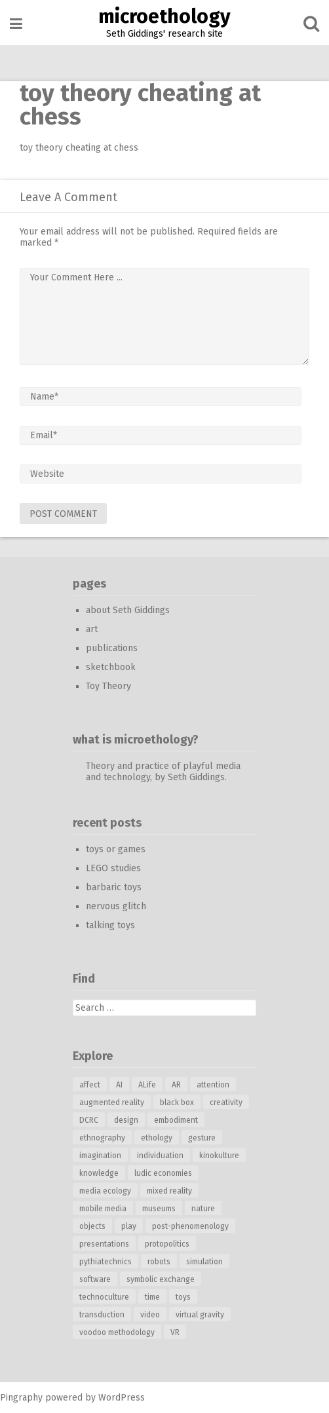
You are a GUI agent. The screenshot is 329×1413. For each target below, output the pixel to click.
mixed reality (169, 1191)
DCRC (88, 1120)
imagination (100, 1155)
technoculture (104, 1297)
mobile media (102, 1208)
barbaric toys (114, 887)
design (126, 1120)
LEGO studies (113, 868)
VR (175, 1332)
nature (203, 1208)
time (152, 1297)
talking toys (110, 925)
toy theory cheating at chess (79, 147)
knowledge (99, 1173)
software (95, 1279)
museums (159, 1208)
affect (89, 1084)
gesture (202, 1137)
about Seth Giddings (128, 610)
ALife (147, 1084)
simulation (204, 1261)
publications (112, 648)
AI (119, 1084)
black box (177, 1102)
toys (183, 1297)
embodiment (176, 1120)
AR (176, 1084)
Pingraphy (21, 1397)
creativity (226, 1102)
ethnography (102, 1137)
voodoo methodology (117, 1332)
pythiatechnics (105, 1261)
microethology (164, 16)
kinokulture (219, 1155)
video (150, 1314)
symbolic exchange (160, 1279)
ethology (156, 1137)
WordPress (121, 1397)
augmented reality (111, 1102)
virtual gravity (200, 1314)
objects (92, 1226)
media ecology (105, 1191)
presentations (104, 1244)
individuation (160, 1155)
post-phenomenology (190, 1226)
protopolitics (167, 1244)
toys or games (115, 849)
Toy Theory (108, 686)
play (128, 1226)
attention (213, 1084)
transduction (102, 1314)
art (92, 629)
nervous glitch (116, 906)
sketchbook (111, 667)
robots (158, 1261)
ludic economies (163, 1173)
